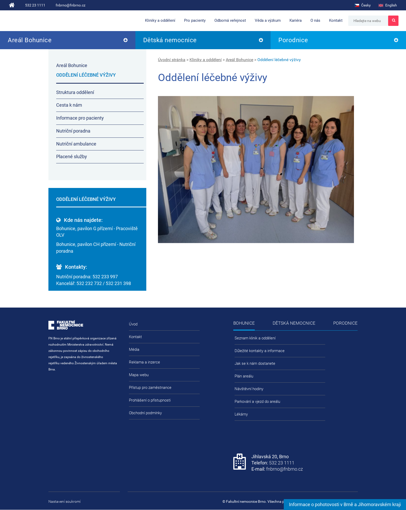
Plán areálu (244, 376)
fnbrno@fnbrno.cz (70, 5)
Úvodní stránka (171, 59)
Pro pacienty (195, 20)
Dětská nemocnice (170, 40)
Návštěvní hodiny (249, 389)
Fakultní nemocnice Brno (31, 21)
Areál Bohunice (30, 40)
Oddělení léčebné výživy (279, 59)
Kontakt (336, 20)
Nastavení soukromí (64, 501)
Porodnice (293, 40)
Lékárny (241, 414)
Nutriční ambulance (76, 144)
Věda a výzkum (268, 20)
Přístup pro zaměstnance (150, 387)
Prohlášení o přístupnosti (150, 400)
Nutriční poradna (73, 131)
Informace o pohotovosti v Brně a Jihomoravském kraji (345, 504)
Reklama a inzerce (144, 362)
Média (134, 349)
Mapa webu (139, 375)
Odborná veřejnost (230, 20)
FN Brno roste (75, 21)
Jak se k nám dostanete (255, 363)
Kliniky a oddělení (160, 20)
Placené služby (71, 156)
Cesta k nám (69, 105)
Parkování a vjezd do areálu (257, 401)
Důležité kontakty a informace (260, 350)
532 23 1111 (35, 5)
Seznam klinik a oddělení (255, 338)
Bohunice (244, 323)
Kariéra (295, 20)
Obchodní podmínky (145, 413)
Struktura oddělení (75, 92)
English (388, 5)
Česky (362, 5)
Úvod (133, 324)
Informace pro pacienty (80, 118)
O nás (315, 20)
